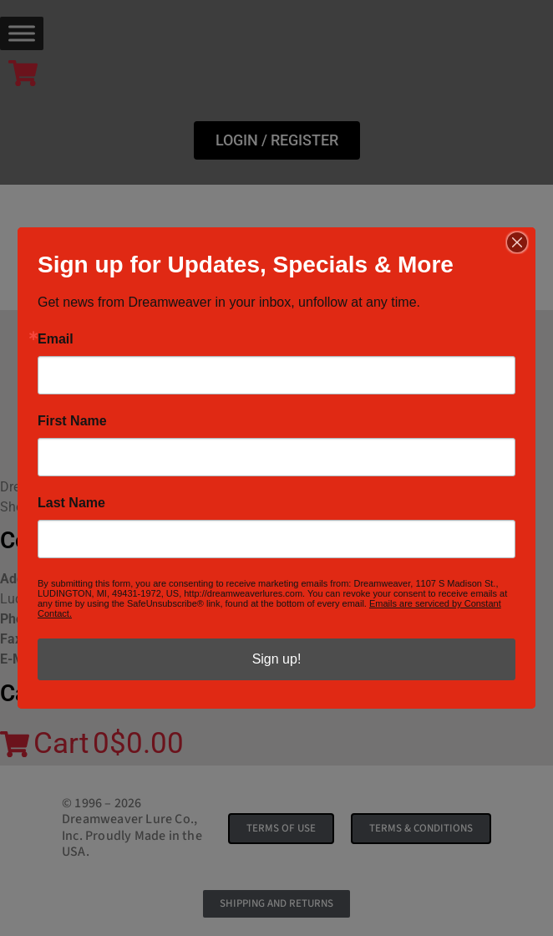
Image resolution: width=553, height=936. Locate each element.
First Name (72, 421)
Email (56, 339)
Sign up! (277, 659)
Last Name (71, 503)
